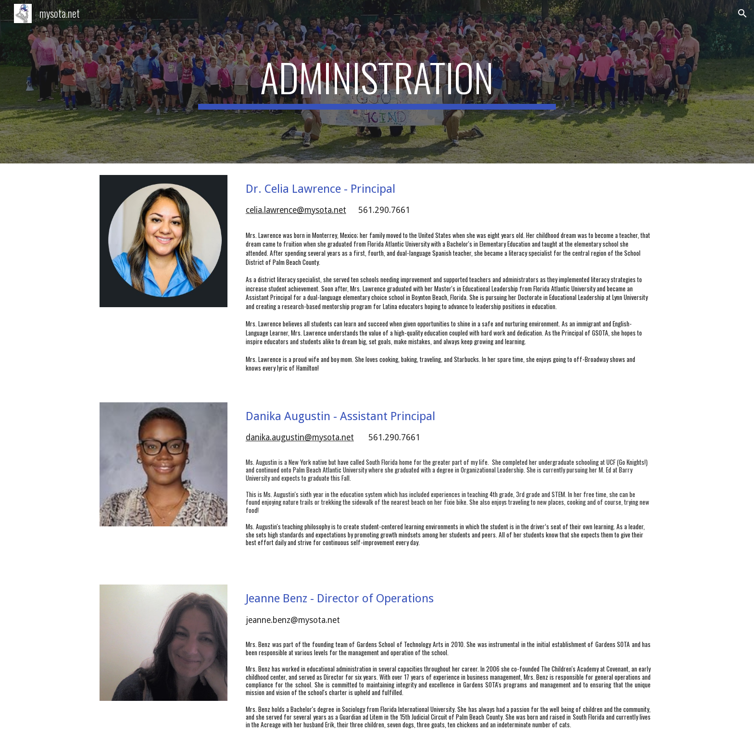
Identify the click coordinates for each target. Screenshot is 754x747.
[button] (742, 13)
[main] (377, 81)
